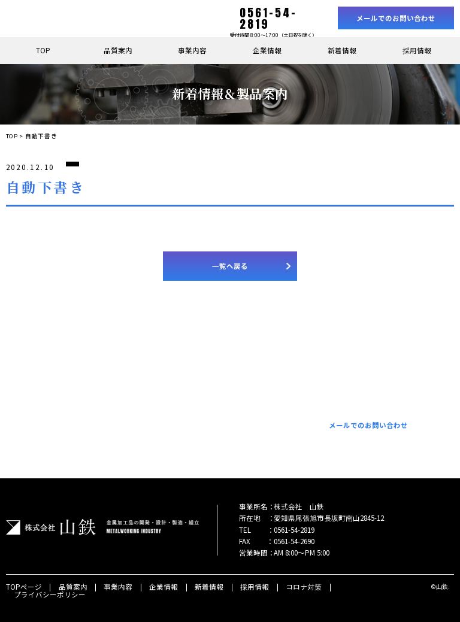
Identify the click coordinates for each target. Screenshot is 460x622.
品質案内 (118, 50)
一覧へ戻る (230, 266)
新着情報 (342, 50)
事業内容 (192, 50)
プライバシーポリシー (50, 594)
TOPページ (24, 586)
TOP (43, 50)
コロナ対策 (304, 586)
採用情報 (416, 50)
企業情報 (267, 50)
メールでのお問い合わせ (395, 18)
